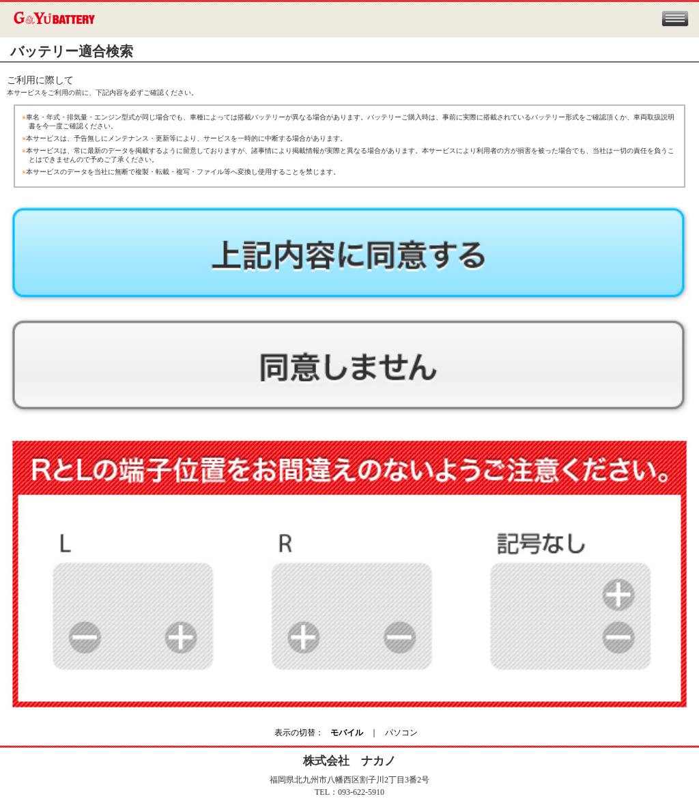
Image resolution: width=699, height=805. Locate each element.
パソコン (401, 732)
